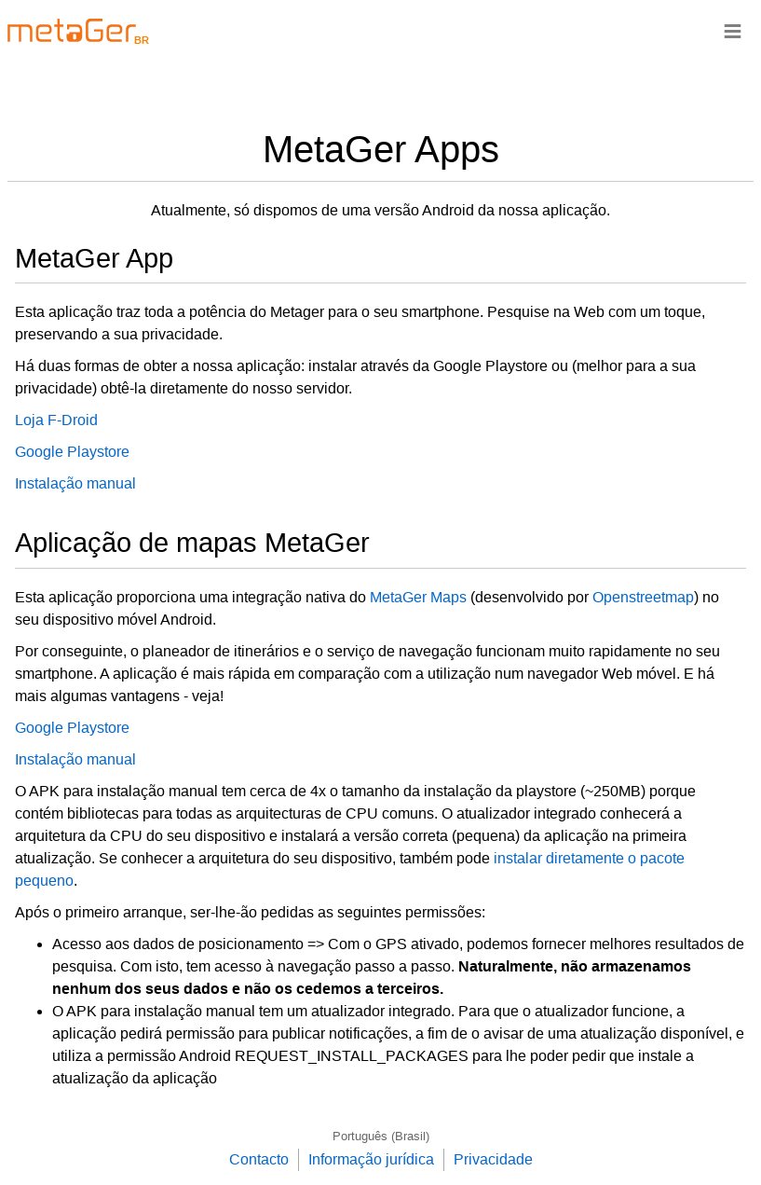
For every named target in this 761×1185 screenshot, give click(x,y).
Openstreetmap (643, 597)
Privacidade (493, 1159)
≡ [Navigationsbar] (732, 30)
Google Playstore (72, 452)
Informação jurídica (371, 1159)
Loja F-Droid (56, 420)
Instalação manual (75, 483)
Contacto (259, 1159)
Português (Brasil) (381, 1136)
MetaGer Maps (418, 597)
